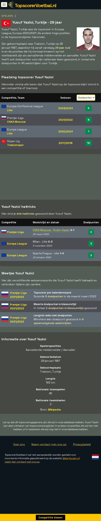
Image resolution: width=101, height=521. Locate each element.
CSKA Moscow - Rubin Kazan (51, 241)
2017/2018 (65, 143)
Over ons (19, 456)
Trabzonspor (15, 145)
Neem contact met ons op (48, 456)
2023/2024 (65, 108)
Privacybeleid (82, 456)
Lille (10, 110)
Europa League (17, 255)
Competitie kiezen (50, 517)
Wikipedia (54, 421)
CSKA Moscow (16, 121)
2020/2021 (65, 131)
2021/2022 (66, 119)
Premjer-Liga (15, 243)
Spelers (7, 15)
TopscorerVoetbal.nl (35, 5)
